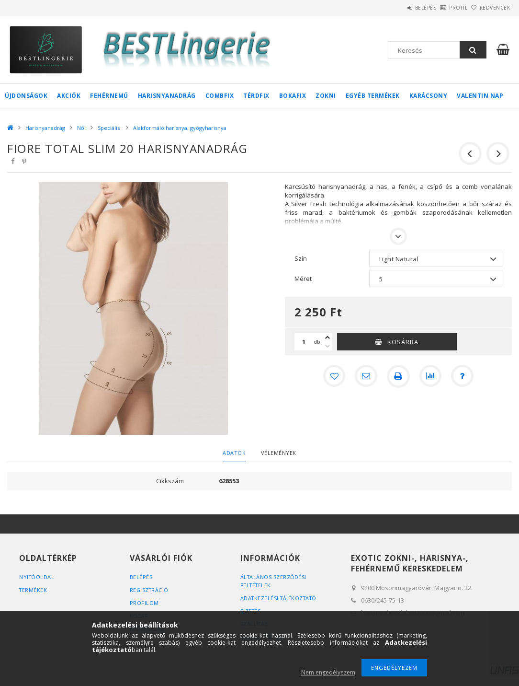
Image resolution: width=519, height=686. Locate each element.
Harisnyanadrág (167, 96)
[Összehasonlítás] (430, 376)
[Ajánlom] (365, 376)
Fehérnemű (109, 96)
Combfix (219, 96)
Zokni (326, 96)
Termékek (33, 589)
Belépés (399, 7)
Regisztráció (150, 589)
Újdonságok (26, 96)
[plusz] (327, 337)
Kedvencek (489, 7)
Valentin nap (480, 96)
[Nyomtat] (398, 376)
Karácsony (428, 96)
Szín (300, 258)
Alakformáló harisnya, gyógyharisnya (179, 127)
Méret (303, 278)
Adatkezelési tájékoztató (280, 598)
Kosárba (402, 341)
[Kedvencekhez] (333, 376)
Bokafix (292, 96)
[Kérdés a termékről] (463, 376)
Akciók (68, 96)
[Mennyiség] (304, 341)
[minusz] (327, 346)
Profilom (144, 602)
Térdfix (256, 96)
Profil (442, 7)
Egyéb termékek (373, 96)
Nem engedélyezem (328, 672)
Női (81, 127)
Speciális (109, 127)
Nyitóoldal (37, 577)
